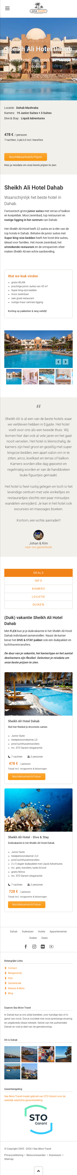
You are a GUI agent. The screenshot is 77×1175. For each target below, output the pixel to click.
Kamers (38, 588)
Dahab (13, 931)
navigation (7, 8)
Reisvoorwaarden (36, 1155)
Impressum (55, 1155)
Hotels (41, 931)
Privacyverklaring (13, 1155)
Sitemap (9, 1159)
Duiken (38, 604)
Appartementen (58, 931)
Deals (38, 572)
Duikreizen (27, 931)
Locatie (38, 596)
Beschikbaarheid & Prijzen (25, 157)
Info (39, 580)
